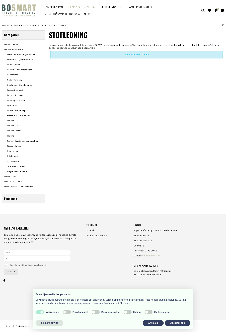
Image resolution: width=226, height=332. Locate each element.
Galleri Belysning (14, 80)
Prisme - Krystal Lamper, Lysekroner (23, 141)
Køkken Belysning (15, 95)
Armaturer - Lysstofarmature (20, 59)
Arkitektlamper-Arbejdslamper (21, 54)
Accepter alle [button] (177, 323)
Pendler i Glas (13, 126)
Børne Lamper (13, 64)
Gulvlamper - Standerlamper (20, 85)
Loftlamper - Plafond (16, 100)
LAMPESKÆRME (54, 6)
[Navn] (37, 252)
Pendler (10, 120)
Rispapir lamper (14, 146)
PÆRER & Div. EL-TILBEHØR (19, 115)
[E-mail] (37, 258)
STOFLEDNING (13, 161)
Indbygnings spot (15, 90)
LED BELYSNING (111, 6)
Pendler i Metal (14, 131)
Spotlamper (12, 151)
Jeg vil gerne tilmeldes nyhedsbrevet (40, 264)
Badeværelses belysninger (19, 70)
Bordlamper (12, 75)
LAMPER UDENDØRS (140, 6)
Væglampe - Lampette (17, 171)
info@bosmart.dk (150, 255)
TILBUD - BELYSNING (16, 166)
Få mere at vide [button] (49, 323)
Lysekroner (12, 105)
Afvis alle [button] (153, 323)
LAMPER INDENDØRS (82, 6)
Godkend (11, 272)
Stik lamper (12, 156)
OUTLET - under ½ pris (17, 110)
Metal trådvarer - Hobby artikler (67, 13)
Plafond (10, 136)
